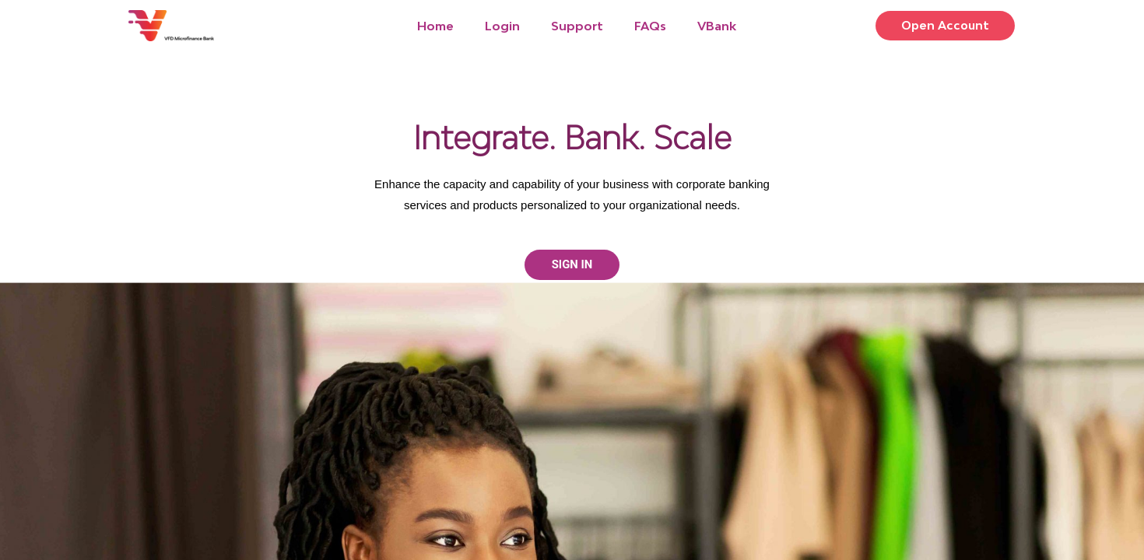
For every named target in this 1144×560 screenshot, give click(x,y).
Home (435, 26)
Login (502, 26)
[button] (942, 26)
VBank (716, 26)
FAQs (650, 26)
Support (577, 26)
